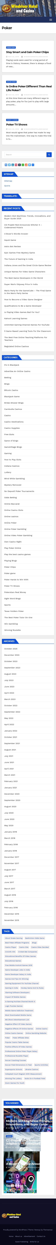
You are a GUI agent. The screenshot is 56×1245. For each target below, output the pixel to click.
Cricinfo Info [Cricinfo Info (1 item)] (10, 952)
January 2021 (10, 787)
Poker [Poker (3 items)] (7, 1038)
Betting (7, 377)
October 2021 (10, 737)
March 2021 (9, 775)
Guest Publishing (21, 1242)
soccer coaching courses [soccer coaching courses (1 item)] (15, 1060)
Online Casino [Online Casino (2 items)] (41, 1029)
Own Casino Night (12, 542)
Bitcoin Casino (11, 390)
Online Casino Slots (13, 510)
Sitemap (8, 181)
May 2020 (8, 825)
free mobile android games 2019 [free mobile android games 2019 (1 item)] (18, 965)
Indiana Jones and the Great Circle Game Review (27, 265)
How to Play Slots (12, 460)
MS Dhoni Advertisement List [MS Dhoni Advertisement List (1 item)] (17, 1020)
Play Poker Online (12, 548)
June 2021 (9, 762)
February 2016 (11, 907)
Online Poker (11, 81)
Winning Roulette (12, 630)
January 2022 (10, 731)
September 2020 (12, 800)
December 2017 (11, 857)
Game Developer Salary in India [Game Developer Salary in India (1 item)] (18, 974)
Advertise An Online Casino (17, 371)
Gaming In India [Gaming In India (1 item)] (11, 988)
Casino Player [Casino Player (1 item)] (10, 947)
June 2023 (9, 686)
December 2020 (11, 794)
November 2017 (11, 863)
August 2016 (10, 895)
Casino (7, 415)
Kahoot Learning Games (15, 318)
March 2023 (10, 699)
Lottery (7, 472)
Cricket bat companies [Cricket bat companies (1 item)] (27, 952)
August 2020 (10, 806)
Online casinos (11, 516)
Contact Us (41, 1236)
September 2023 (12, 668)
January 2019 (10, 832)
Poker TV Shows (12, 120)
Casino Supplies (12, 428)
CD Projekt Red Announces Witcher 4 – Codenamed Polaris (25, 1144)
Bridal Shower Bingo (14, 403)
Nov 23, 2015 (13, 57)
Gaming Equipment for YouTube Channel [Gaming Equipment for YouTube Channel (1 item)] (22, 983)
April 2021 (9, 769)
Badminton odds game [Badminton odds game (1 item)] (34, 938)
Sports (7, 605)
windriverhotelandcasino (34, 57)
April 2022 (9, 724)
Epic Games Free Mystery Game (19, 253)
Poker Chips (11, 47)
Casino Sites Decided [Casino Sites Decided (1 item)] (40, 947)
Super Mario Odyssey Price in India (21, 284)
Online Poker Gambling (15, 529)
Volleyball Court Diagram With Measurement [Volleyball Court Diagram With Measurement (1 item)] (23, 1074)
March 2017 (9, 888)
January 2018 (10, 851)
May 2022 (8, 718)
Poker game (10, 573)
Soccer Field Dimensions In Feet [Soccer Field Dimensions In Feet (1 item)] (18, 1065)
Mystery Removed (12, 485)
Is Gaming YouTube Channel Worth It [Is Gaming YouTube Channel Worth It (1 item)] (20, 1001)
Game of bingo (11, 441)
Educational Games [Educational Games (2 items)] (13, 961)
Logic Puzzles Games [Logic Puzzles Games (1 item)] (13, 1006)
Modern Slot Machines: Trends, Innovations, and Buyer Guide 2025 (28, 1124)
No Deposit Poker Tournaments (19, 491)
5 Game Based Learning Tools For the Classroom (27, 331)
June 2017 (9, 882)
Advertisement (29, 1236)
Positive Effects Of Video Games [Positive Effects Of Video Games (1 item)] (18, 1047)
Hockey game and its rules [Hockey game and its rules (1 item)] (32, 988)
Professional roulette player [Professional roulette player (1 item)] (16, 1056)
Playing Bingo (10, 561)
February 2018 (11, 844)
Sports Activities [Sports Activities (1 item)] (41, 1065)
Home (11, 1236)
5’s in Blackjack (11, 365)
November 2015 (11, 920)
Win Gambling (11, 624)
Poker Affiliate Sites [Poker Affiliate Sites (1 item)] (21, 1038)
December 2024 (11, 655)
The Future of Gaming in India (18, 259)
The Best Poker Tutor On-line (18, 617)
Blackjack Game (12, 396)
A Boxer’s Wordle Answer (16, 234)
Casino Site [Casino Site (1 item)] (23, 947)
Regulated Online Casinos (16, 346)
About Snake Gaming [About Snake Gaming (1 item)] (13, 938)
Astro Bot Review (12, 246)
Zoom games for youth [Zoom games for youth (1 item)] (14, 1083)
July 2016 (8, 901)
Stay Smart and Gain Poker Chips (27, 52)
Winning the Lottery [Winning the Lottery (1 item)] (13, 1078)
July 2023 (8, 680)
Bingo (7, 384)
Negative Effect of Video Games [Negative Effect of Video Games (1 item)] (18, 1024)
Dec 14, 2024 (13, 1147)
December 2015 (11, 914)
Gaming (8, 453)
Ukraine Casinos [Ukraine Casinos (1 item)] (31, 1069)
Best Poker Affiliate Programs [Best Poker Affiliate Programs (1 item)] (17, 943)
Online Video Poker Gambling (18, 535)
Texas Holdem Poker (14, 611)
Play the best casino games (17, 554)
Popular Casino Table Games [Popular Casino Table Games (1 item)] (16, 1042)
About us (18, 1236)
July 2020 (9, 813)
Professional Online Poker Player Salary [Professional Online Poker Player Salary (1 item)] (21, 1051)
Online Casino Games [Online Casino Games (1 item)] (14, 1033)
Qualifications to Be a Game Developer (23, 306)
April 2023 (9, 693)
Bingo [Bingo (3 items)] (34, 943)
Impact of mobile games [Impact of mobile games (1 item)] (15, 997)
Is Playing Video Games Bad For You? (22, 312)
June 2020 (9, 819)
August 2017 (10, 870)
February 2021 (11, 781)
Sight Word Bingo (12, 598)
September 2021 (12, 743)
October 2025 (10, 649)
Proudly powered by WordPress (15, 1230)
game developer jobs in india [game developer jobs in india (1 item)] (17, 970)
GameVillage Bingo (13, 447)
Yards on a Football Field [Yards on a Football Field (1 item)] (35, 1078)
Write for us (34, 1242)
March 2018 (9, 838)
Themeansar (47, 1230)
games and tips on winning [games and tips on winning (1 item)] (16, 979)
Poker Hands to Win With (16, 579)
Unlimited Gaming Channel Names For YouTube (26, 325)
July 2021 (8, 756)
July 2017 (8, 876)
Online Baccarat (12, 504)
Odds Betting (10, 497)
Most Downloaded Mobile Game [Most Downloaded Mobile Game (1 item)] (18, 1015)
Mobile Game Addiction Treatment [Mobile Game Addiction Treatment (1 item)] (19, 1011)
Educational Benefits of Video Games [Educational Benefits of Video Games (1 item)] (20, 956)
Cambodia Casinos (13, 409)
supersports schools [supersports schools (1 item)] (13, 1069)
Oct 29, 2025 (13, 1128)
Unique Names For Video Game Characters (24, 272)
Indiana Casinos (11, 466)
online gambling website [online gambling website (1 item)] (36, 1033)
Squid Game (10, 240)
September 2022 (12, 712)
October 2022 (10, 705)
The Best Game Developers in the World (23, 278)
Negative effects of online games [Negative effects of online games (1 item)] (19, 1029)
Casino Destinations (13, 422)
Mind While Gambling (14, 478)
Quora (7, 186)
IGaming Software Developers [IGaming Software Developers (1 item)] (17, 992)
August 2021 (10, 750)
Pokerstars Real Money (15, 592)
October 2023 (10, 661)
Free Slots (9, 434)
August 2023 (10, 674)
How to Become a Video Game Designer (23, 299)
